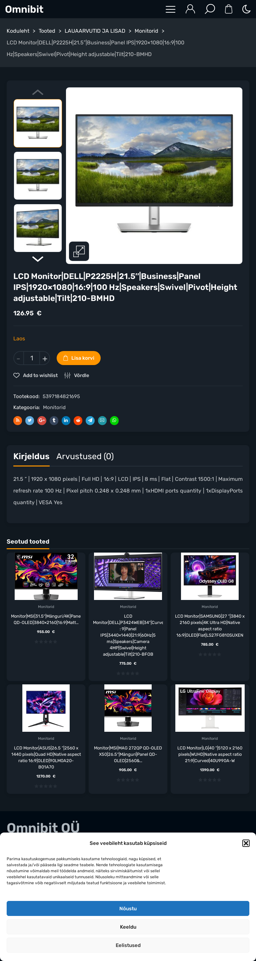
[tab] (31, 457)
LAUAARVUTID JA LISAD (95, 31)
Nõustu (128, 909)
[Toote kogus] (31, 358)
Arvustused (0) (85, 456)
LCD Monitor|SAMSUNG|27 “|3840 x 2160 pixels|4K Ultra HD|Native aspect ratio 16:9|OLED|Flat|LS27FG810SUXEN (210, 626)
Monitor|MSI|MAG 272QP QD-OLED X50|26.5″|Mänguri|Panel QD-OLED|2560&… (128, 754)
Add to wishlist (40, 375)
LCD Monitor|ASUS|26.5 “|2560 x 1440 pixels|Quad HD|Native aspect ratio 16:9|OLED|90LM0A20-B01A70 (46, 757)
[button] (246, 843)
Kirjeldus (31, 456)
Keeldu (128, 927)
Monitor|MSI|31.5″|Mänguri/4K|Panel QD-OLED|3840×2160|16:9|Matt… (46, 619)
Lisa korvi (82, 358)
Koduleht (18, 31)
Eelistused (128, 945)
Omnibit (24, 9)
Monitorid (146, 31)
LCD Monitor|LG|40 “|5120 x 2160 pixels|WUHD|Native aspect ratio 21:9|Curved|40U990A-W (209, 754)
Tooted (47, 31)
